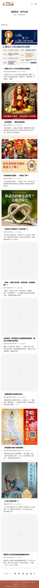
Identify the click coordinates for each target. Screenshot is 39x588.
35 (19, 573)
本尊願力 (14, 450)
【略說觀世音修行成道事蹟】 (14, 447)
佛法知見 (6, 232)
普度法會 (6, 178)
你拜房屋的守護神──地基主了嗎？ (16, 175)
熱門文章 (14, 71)
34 (15, 573)
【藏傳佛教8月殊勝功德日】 (13, 394)
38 (31, 573)
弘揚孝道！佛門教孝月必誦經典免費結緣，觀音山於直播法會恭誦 (19, 339)
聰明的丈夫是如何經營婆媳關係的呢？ (17, 554)
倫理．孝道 (6, 288)
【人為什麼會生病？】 (11, 501)
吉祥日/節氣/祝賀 (8, 71)
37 (27, 573)
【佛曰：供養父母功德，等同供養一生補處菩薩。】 (19, 283)
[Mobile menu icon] (35, 4)
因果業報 (6, 504)
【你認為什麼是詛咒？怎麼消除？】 (16, 229)
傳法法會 (6, 125)
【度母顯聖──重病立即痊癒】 (15, 122)
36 (23, 573)
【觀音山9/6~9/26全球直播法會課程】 (17, 68)
